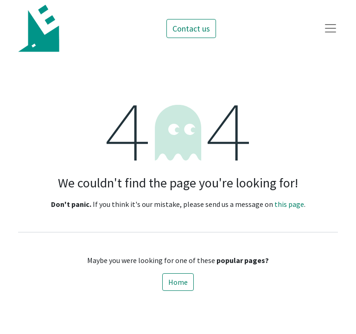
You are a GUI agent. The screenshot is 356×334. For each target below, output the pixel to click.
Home (178, 282)
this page (289, 204)
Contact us (191, 28)
